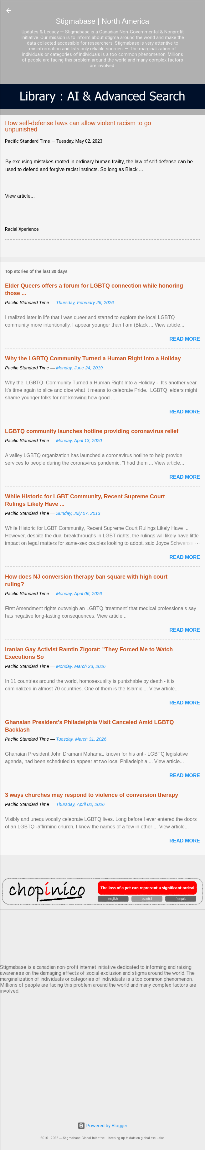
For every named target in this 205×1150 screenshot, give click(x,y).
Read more (184, 339)
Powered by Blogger (102, 1125)
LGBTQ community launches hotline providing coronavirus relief (91, 431)
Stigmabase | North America (102, 21)
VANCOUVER (102, 935)
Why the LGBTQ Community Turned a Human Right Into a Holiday (93, 358)
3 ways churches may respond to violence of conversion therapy (91, 795)
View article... (20, 196)
